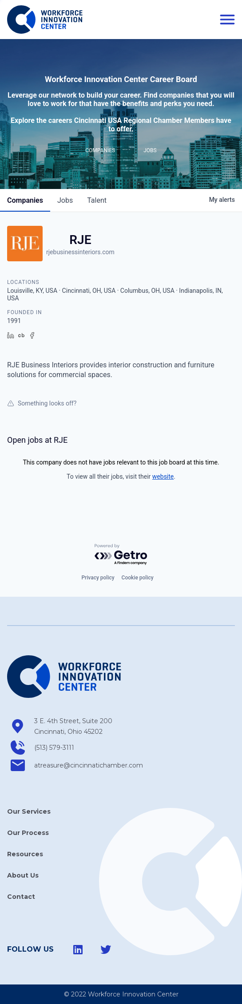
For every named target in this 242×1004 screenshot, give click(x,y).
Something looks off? (41, 403)
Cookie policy (138, 578)
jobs (65, 200)
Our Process (28, 833)
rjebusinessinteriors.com (80, 252)
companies (25, 200)
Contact (21, 897)
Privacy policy (97, 578)
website (163, 476)
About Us (23, 875)
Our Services (29, 811)
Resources (25, 854)
